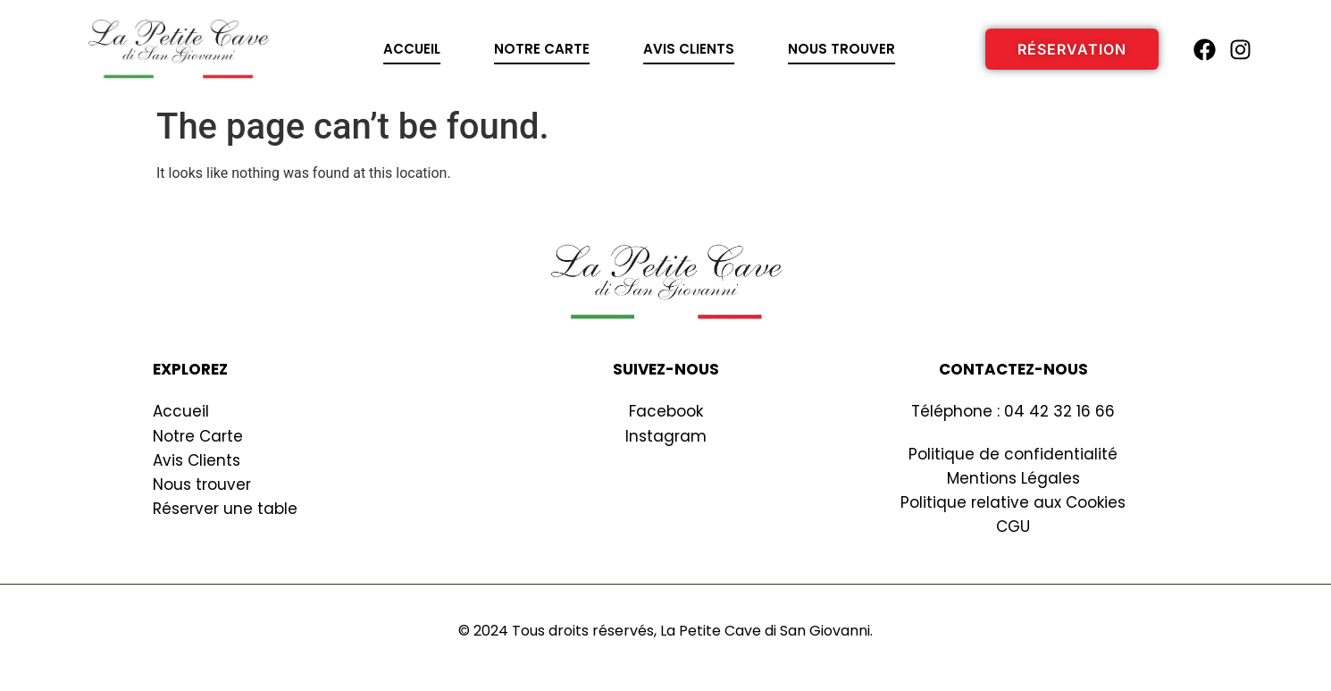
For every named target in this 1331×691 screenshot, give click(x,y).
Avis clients (688, 48)
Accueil (411, 48)
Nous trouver (841, 48)
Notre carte (542, 48)
